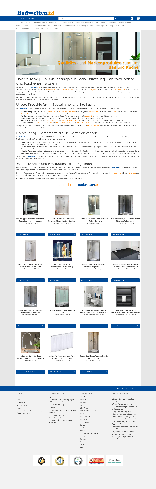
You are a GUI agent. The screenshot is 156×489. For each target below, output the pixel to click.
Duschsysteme (54, 26)
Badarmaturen (53, 23)
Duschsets (89, 116)
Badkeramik (101, 23)
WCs (115, 112)
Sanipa (82, 425)
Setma (82, 442)
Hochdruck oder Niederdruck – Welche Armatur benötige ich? (123, 403)
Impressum (53, 397)
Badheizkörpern (52, 120)
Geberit (82, 405)
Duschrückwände (39, 26)
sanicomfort (84, 422)
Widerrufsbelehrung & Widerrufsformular (56, 416)
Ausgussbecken (23, 23)
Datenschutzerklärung (56, 405)
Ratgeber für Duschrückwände (123, 432)
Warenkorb (21, 402)
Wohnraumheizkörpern (70, 120)
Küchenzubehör (41, 29)
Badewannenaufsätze (84, 23)
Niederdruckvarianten (44, 122)
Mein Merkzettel (22, 405)
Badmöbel (113, 23)
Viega (82, 447)
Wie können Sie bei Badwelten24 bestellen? (60, 421)
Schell (82, 431)
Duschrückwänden (27, 114)
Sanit (82, 428)
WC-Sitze (54, 29)
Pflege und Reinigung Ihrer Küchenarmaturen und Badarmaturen (125, 413)
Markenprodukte (93, 126)
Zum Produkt (93, 326)
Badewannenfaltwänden (67, 112)
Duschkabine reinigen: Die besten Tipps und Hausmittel (124, 423)
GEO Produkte (85, 408)
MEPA (82, 414)
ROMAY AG (84, 419)
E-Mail (21, 175)
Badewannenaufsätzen (67, 90)
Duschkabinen (23, 26)
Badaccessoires (38, 23)
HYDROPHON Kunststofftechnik (91, 411)
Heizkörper (101, 26)
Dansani (83, 402)
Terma (82, 445)
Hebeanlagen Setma (85, 26)
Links (18, 400)
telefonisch (132, 173)
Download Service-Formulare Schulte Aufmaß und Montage (30, 412)
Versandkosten (134, 388)
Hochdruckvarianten (63, 122)
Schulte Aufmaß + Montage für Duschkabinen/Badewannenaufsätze (125, 418)
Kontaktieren (117, 173)
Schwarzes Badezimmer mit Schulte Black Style (125, 428)
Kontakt (19, 397)
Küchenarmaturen (24, 29)
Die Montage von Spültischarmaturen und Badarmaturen (125, 408)
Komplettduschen (116, 26)
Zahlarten (52, 407)
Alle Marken (84, 397)
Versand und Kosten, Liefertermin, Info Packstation (62, 411)
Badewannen (67, 23)
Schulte (83, 436)
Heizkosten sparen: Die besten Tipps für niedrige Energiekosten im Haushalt (125, 437)
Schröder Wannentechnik (89, 433)
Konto (19, 408)
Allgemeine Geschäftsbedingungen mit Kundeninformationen (61, 401)
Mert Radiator (85, 416)
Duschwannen (126, 23)
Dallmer (83, 400)
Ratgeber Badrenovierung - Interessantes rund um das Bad (123, 398)
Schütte (83, 439)
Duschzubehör (69, 26)
